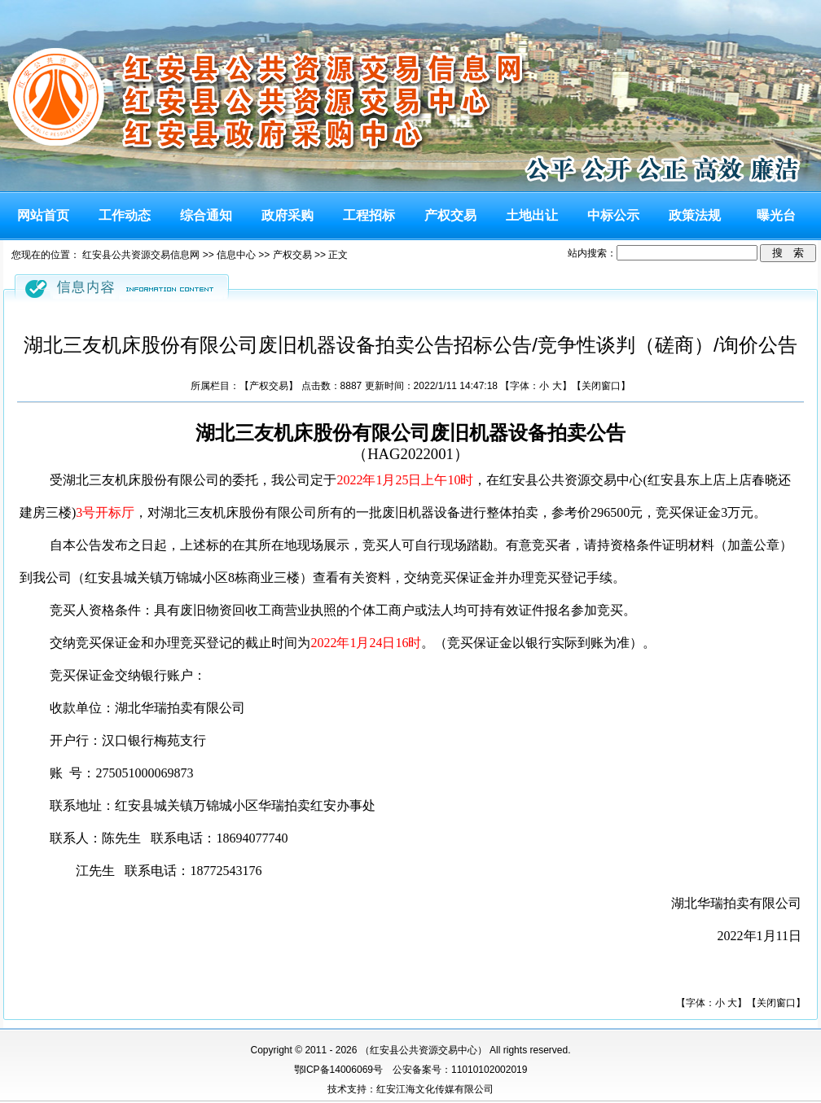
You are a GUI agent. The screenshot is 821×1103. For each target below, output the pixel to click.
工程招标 (369, 215)
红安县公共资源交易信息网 (141, 254)
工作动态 (125, 215)
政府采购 (287, 215)
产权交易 (450, 215)
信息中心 (236, 254)
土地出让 (532, 215)
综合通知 (206, 215)
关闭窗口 (601, 386)
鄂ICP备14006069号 (338, 1069)
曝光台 (776, 215)
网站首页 (43, 215)
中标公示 (613, 215)
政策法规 (695, 215)
